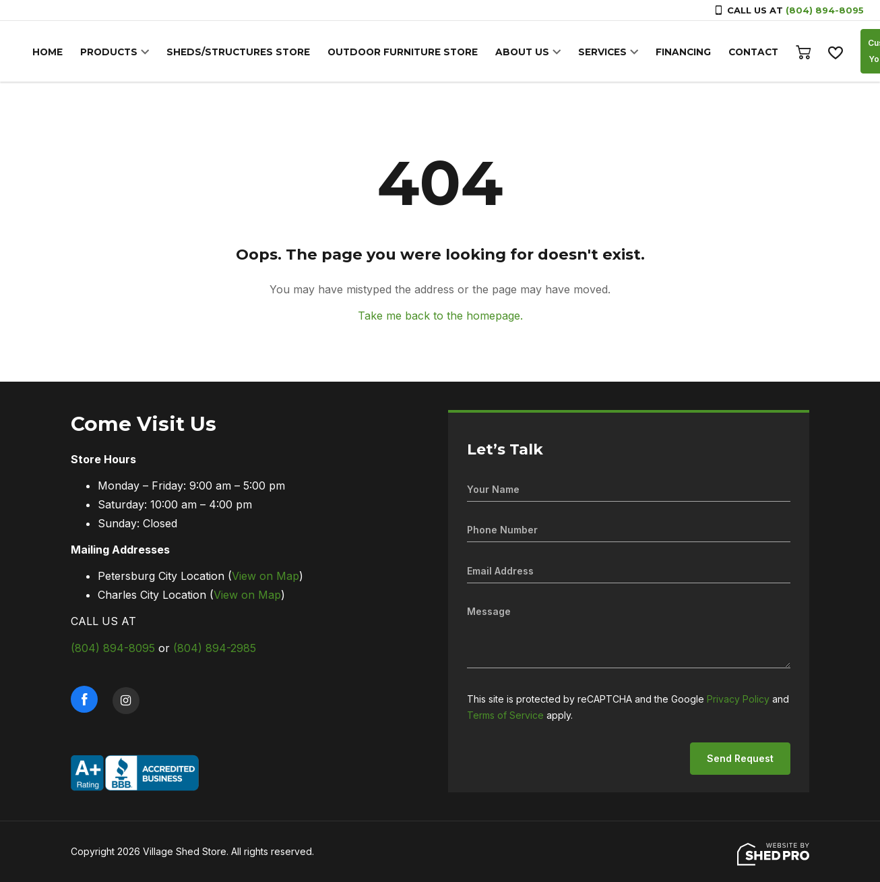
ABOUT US (507, 52)
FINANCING (663, 52)
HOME (46, 52)
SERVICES (584, 52)
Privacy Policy (738, 699)
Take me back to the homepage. (440, 315)
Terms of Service (505, 715)
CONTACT (732, 52)
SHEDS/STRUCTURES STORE (232, 52)
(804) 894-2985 (214, 648)
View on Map (265, 576)
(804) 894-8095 (825, 10)
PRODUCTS (106, 52)
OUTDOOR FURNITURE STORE (391, 52)
